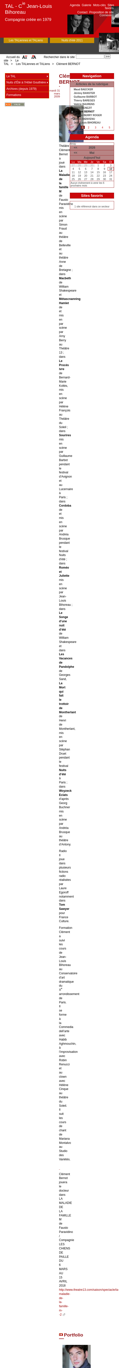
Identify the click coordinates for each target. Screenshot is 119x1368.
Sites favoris (109, 6)
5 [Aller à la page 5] (109, 127)
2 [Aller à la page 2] (88, 127)
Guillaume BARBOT (85, 97)
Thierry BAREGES (84, 100)
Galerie (86, 5)
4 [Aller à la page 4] (102, 127)
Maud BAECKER (83, 89)
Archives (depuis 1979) (21, 89)
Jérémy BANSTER (84, 93)
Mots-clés (99, 5)
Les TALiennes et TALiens (26, 40)
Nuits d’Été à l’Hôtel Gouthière (26, 82)
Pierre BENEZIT (83, 108)
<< (75, 147)
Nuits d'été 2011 (72, 40)
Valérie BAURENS (84, 104)
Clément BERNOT (68, 64)
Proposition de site (101, 12)
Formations (13, 95)
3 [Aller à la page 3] (95, 127)
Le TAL (11, 76)
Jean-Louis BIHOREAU (87, 123)
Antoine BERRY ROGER (88, 115)
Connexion (107, 15)
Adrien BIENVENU (84, 119)
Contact (82, 12)
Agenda (75, 5)
